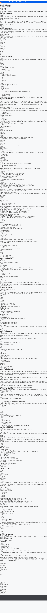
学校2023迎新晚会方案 (3, 565)
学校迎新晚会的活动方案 (3, 587)
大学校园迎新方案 (2, 592)
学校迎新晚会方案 (2, 582)
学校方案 (3, 4)
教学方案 (13, 1)
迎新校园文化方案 (2, 593)
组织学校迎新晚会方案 (3, 591)
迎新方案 (9, 1)
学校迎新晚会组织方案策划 (3, 10)
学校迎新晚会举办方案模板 (3, 586)
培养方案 (20, 1)
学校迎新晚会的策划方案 (3, 567)
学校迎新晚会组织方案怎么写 (4, 584)
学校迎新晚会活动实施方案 (3, 569)
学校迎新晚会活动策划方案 (3, 571)
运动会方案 (25, 1)
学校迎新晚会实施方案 (3, 8)
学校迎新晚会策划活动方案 (3, 588)
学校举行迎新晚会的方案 (3, 589)
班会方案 (17, 1)
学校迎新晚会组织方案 (3, 9)
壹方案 (1, 4)
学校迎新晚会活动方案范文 (3, 563)
